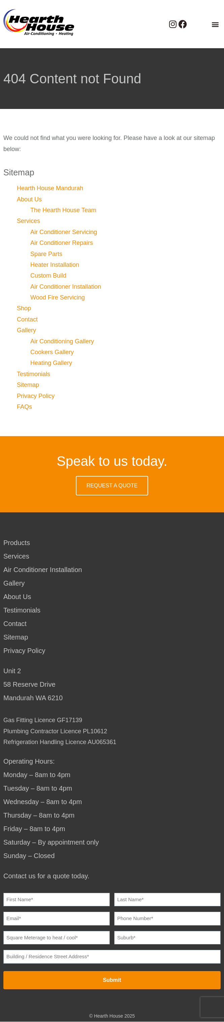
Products (16, 542)
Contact (27, 319)
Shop (24, 308)
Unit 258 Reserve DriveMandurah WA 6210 (33, 684)
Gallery (26, 330)
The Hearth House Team (63, 210)
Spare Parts (46, 254)
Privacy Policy (36, 396)
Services (28, 221)
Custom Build (48, 275)
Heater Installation (54, 264)
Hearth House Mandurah (50, 188)
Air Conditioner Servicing (63, 232)
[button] (215, 24)
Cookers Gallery (52, 352)
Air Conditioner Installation (65, 286)
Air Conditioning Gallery (62, 341)
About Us (29, 199)
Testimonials (33, 374)
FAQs (24, 406)
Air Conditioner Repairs (61, 242)
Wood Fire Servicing (57, 297)
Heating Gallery (51, 363)
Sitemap (28, 384)
